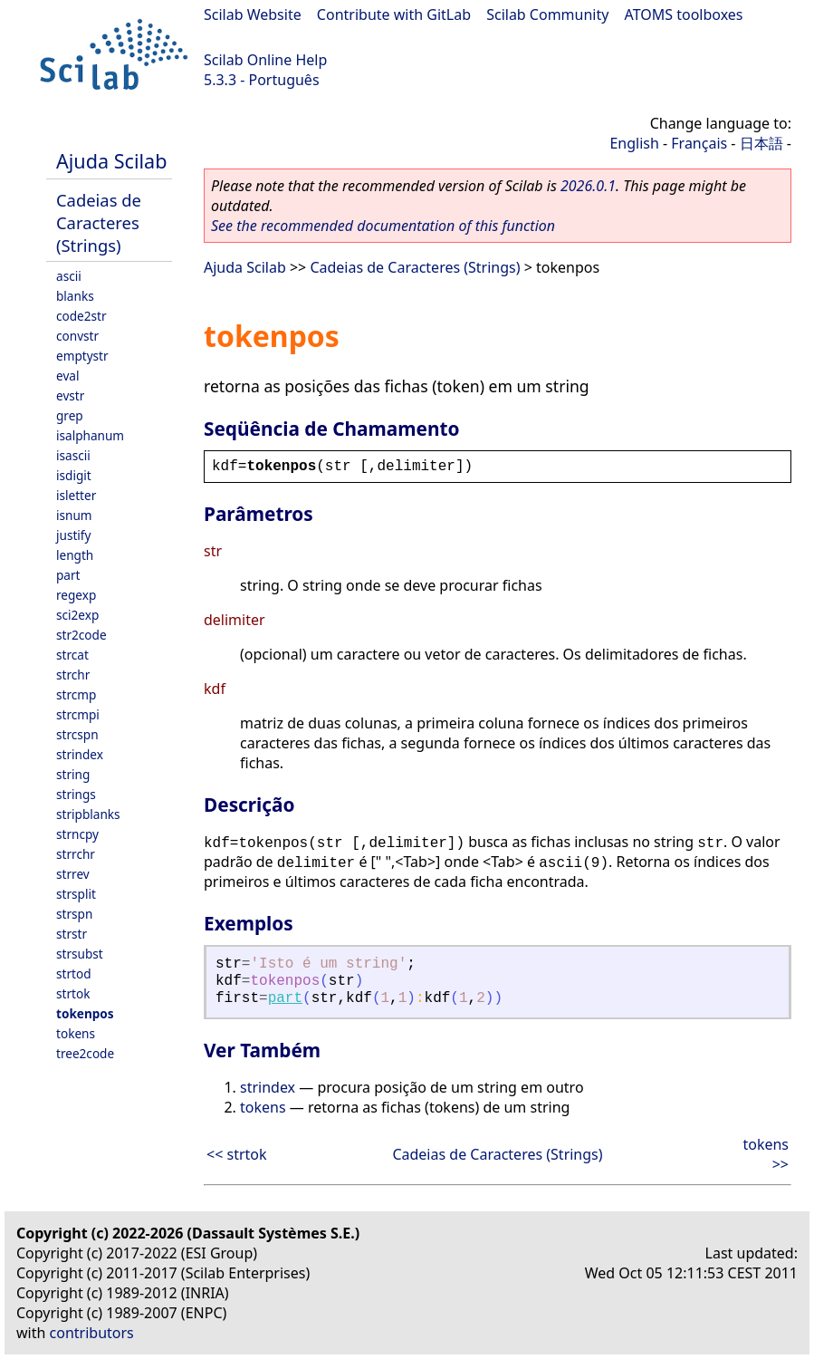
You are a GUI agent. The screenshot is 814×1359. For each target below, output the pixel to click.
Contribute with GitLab (394, 14)
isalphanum (90, 435)
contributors (92, 1333)
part (68, 574)
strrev (73, 873)
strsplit (76, 893)
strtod (73, 973)
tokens (75, 1033)
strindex (79, 754)
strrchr (75, 854)
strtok (73, 993)
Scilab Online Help (265, 60)
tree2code (85, 1053)
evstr (70, 395)
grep (69, 415)
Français (699, 143)
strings (76, 794)
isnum (74, 515)
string (73, 774)
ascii (68, 275)
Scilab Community (547, 14)
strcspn (77, 734)
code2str (81, 315)
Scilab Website (253, 14)
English (633, 143)
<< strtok (236, 1154)
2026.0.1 (588, 186)
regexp (76, 594)
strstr (71, 933)
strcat (72, 654)
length (74, 555)
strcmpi (78, 714)
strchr (73, 674)
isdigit (73, 475)
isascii (73, 455)
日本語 (761, 143)
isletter (76, 495)
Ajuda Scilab (111, 161)
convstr (77, 335)
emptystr (82, 355)
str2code (81, 634)
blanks (75, 295)
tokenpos (85, 1013)
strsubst (79, 953)
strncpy (77, 834)
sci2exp (77, 614)
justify (73, 535)
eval (67, 375)
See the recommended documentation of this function (383, 226)
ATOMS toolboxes (684, 14)
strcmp (76, 694)
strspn (74, 913)
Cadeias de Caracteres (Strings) (98, 222)
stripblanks (88, 814)
